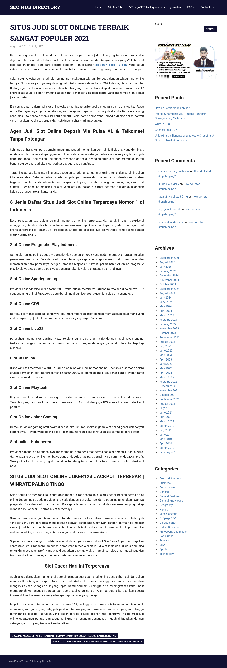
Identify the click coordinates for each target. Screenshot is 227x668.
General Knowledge (171, 500)
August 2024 (167, 293)
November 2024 (169, 280)
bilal (33, 46)
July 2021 (166, 408)
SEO (40, 46)
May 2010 (166, 439)
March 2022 (167, 377)
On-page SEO (168, 522)
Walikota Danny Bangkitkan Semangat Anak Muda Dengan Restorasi (96, 642)
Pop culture (166, 536)
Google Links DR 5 (166, 130)
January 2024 (168, 324)
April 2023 (166, 359)
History (164, 509)
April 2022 (166, 372)
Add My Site (115, 7)
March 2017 (167, 425)
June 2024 (166, 302)
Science (164, 540)
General (164, 491)
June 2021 (166, 412)
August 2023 (167, 341)
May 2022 (166, 368)
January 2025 (168, 271)
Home (97, 7)
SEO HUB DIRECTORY (35, 7)
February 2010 (168, 452)
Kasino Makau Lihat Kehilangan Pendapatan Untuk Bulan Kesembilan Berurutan (64, 636)
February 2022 (168, 381)
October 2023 (168, 333)
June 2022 (166, 364)
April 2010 (166, 443)
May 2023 (166, 355)
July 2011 (166, 430)
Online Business (169, 527)
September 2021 (170, 399)
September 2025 (170, 257)
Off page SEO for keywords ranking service (155, 7)
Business (165, 483)
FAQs (190, 7)
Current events (168, 487)
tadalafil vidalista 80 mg (173, 196)
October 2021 (168, 394)
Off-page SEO (168, 518)
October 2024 (168, 284)
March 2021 (167, 421)
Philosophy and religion (174, 531)
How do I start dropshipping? (172, 108)
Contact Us (207, 7)
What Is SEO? (163, 124)
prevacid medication (170, 222)
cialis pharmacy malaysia (174, 171)
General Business (170, 496)
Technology (167, 553)
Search (159, 23)
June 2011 (166, 434)
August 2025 (167, 262)
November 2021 (169, 390)
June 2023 (166, 350)
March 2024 (167, 315)
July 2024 (166, 297)
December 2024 (169, 275)
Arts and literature (170, 478)
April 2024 (166, 311)
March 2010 (167, 447)
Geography (166, 505)
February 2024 (168, 319)
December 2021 (169, 386)
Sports (163, 549)
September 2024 (170, 288)
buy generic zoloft (169, 209)
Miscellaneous (168, 514)
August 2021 (167, 403)
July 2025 (166, 266)
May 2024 (166, 306)
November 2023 (169, 328)
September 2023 (170, 337)
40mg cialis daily (168, 184)
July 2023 (166, 346)
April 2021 (166, 417)
